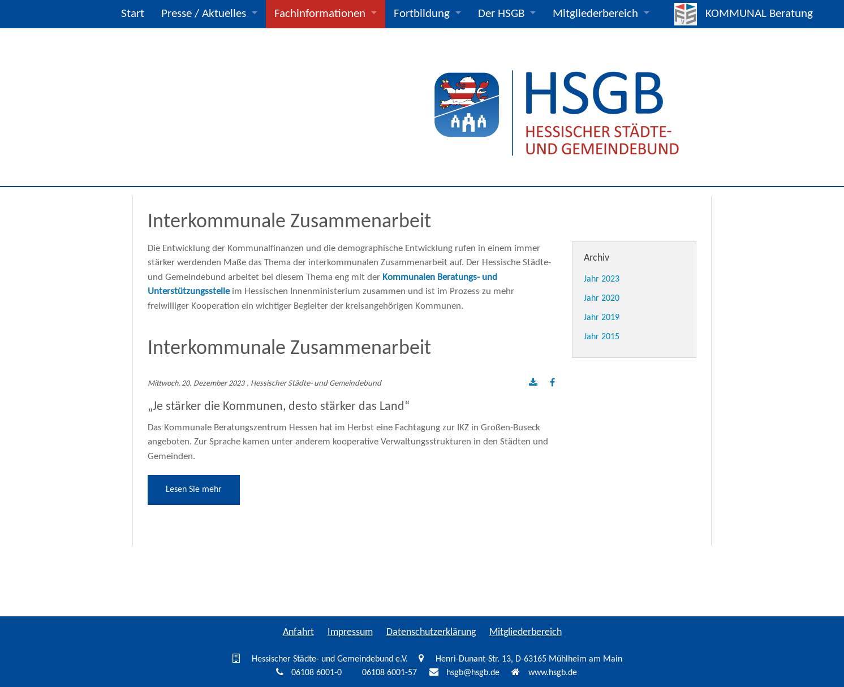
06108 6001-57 (389, 672)
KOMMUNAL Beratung (759, 14)
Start (132, 14)
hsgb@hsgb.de (472, 672)
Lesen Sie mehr (194, 489)
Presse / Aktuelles (203, 14)
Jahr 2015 (601, 337)
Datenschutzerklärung (431, 632)
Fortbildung (422, 14)
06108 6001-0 (316, 672)
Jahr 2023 (601, 279)
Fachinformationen (319, 14)
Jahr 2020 (601, 298)
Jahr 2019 (601, 317)
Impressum (350, 632)
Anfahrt (298, 632)
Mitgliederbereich (595, 14)
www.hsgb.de (552, 672)
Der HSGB (501, 14)
